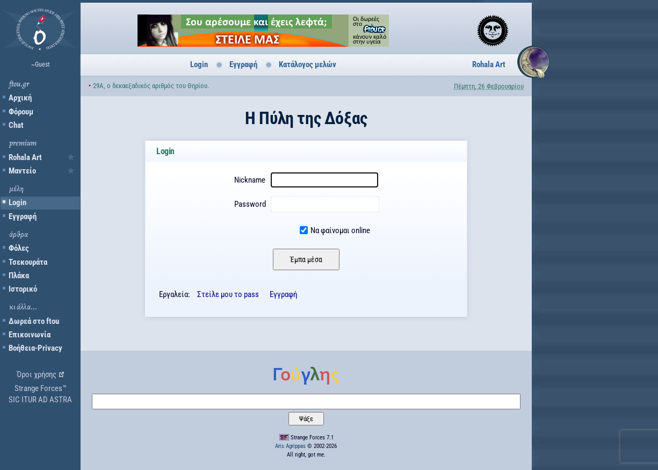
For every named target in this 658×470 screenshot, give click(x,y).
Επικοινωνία (29, 334)
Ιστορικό (23, 289)
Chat (16, 125)
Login (17, 202)
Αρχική (20, 98)
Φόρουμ (21, 112)
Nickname (249, 180)
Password (250, 204)
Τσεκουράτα (28, 262)
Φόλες (19, 248)
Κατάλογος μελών (307, 64)
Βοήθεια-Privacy (35, 348)
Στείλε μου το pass (228, 294)
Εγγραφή (23, 216)
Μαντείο (22, 171)
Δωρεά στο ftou (34, 321)
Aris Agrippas (290, 446)
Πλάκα (19, 275)
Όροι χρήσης (36, 374)
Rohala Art (25, 157)
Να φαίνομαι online (340, 230)
